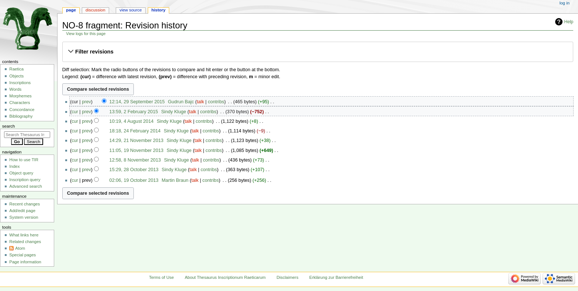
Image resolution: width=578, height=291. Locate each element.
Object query (21, 173)
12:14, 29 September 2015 (137, 101)
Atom (20, 248)
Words (15, 89)
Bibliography (20, 116)
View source (130, 10)
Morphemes (20, 96)
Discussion (95, 10)
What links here (23, 235)
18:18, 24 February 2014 (135, 131)
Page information (25, 262)
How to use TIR (23, 159)
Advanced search (25, 186)
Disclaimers (287, 277)
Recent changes (24, 204)
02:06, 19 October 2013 (134, 180)
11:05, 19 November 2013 (136, 150)
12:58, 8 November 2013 (135, 160)
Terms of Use (161, 277)
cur (75, 111)
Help (569, 21)
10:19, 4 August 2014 (131, 121)
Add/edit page (22, 210)
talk (200, 101)
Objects (16, 76)
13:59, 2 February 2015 (133, 111)
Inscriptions (20, 82)
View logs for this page (85, 33)
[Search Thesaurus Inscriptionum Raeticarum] (27, 134)
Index (14, 166)
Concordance (21, 109)
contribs (216, 101)
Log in (565, 3)
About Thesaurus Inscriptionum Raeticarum (225, 277)
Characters (19, 102)
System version (23, 217)
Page (71, 10)
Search (8, 126)
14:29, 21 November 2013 (136, 140)
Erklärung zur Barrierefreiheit (336, 277)
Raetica (16, 69)
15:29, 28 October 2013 (134, 169)
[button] (317, 51)
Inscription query (24, 179)
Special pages (22, 255)
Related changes (25, 241)
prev (86, 101)
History (159, 10)
